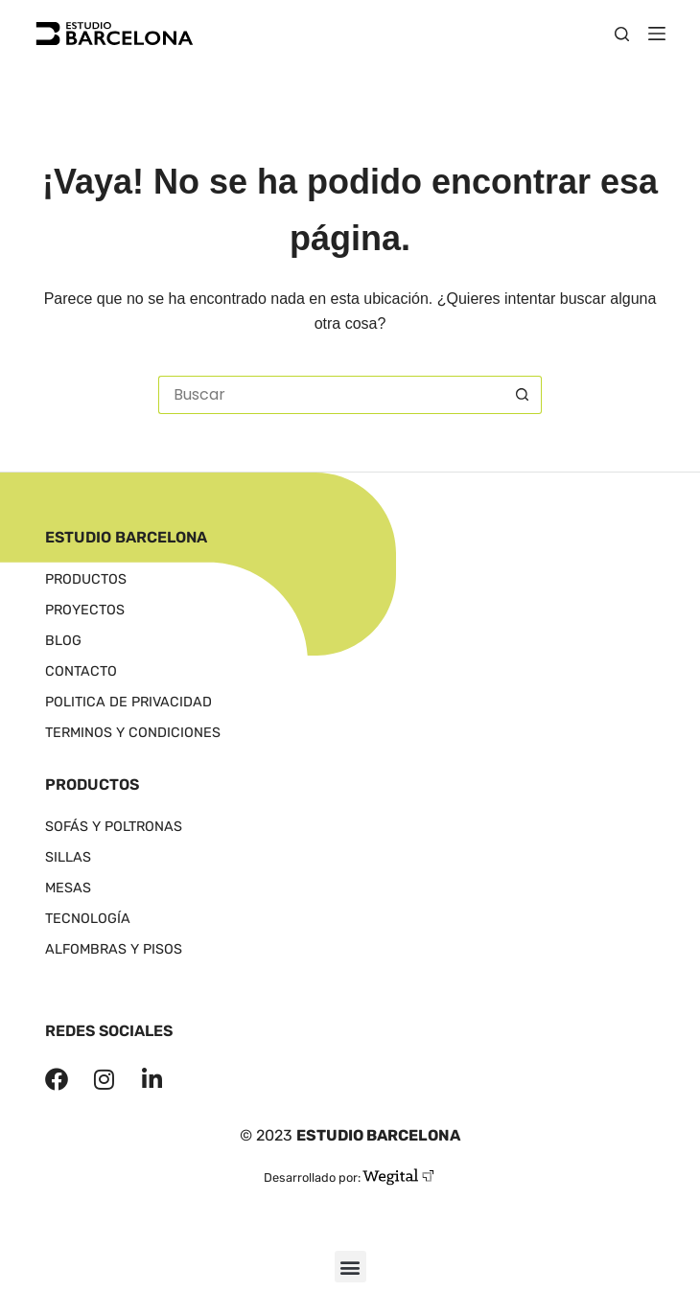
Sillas (73, 857)
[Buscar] (622, 34)
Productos (89, 580)
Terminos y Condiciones (138, 733)
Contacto (83, 672)
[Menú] (656, 33)
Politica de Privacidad (131, 702)
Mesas (74, 888)
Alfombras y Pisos (117, 949)
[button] (350, 1266)
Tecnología (95, 919)
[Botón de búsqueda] (522, 395)
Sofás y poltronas (123, 827)
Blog (64, 641)
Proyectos (88, 610)
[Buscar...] (330, 395)
